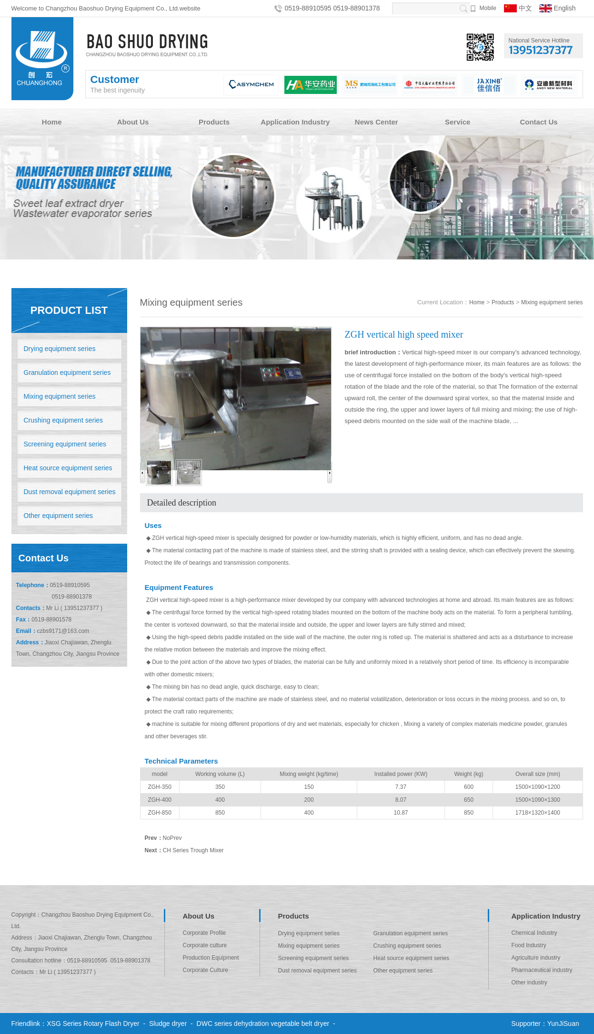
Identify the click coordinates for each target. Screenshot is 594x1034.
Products (214, 122)
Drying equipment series (60, 348)
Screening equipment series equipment (65, 447)
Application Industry (295, 122)
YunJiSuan (563, 1023)
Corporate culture (205, 945)
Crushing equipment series (63, 420)
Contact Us (538, 122)
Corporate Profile (204, 933)
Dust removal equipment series (70, 492)
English (557, 8)
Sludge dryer (168, 1023)
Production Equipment (211, 957)
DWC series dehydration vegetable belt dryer (263, 1023)
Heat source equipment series (68, 468)
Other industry (529, 982)
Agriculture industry (536, 957)
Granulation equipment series (67, 372)
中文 (518, 8)
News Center (376, 122)
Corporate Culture (205, 970)
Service (457, 122)
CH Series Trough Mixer (193, 850)
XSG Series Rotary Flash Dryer (93, 1023)
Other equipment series (58, 515)
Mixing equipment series (60, 396)
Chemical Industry (534, 933)
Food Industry (529, 945)
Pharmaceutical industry (542, 970)
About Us (133, 122)
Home (52, 122)
